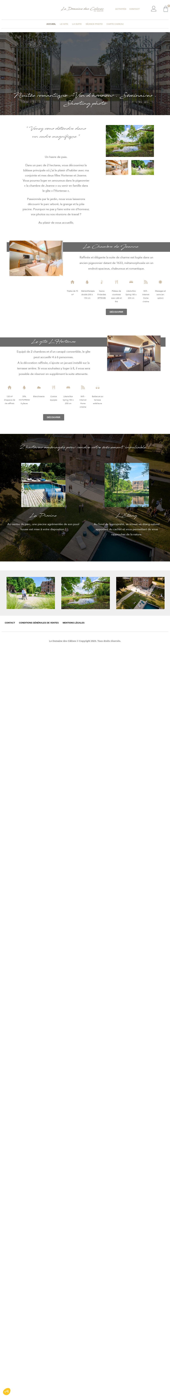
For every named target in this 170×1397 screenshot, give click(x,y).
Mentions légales (74, 623)
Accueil (51, 24)
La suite (77, 24)
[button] (116, 312)
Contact (134, 9)
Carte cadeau (115, 24)
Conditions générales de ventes (39, 623)
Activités (120, 9)
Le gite (64, 24)
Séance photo (94, 24)
